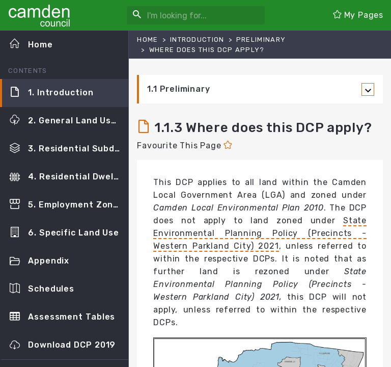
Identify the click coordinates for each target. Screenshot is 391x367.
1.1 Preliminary (178, 89)
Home (147, 39)
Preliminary (261, 39)
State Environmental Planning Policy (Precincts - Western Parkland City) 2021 (260, 233)
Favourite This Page (184, 145)
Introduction (197, 39)
